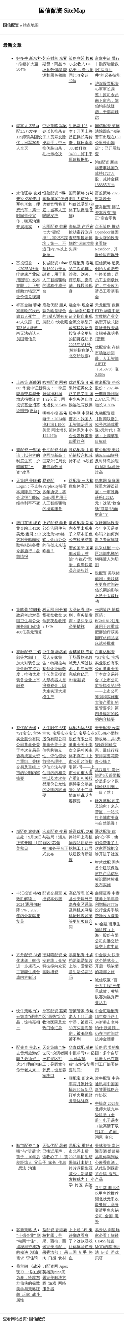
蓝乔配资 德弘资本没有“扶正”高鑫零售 (107, 213)
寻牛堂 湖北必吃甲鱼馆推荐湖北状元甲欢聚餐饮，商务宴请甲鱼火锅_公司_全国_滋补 (108, 1204)
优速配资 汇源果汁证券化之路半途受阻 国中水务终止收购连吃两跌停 (81, 393)
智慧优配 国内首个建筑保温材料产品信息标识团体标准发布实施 (107, 873)
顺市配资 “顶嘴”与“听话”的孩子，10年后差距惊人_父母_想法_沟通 (29, 1156)
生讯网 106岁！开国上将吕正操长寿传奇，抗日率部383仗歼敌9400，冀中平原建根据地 (81, 142)
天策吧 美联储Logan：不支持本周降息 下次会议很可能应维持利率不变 (29, 491)
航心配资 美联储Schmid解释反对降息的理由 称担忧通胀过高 (107, 461)
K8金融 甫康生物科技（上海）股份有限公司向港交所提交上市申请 (108, 935)
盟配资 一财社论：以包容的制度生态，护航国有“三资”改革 (28, 461)
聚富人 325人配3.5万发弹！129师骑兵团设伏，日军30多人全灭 (29, 137)
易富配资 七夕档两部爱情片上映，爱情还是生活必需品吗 (81, 966)
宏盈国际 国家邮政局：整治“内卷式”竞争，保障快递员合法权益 (81, 559)
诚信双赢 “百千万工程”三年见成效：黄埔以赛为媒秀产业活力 (107, 991)
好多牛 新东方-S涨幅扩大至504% (29, 64)
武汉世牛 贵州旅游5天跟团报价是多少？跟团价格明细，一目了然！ (108, 781)
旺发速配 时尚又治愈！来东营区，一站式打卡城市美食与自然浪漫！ (107, 812)
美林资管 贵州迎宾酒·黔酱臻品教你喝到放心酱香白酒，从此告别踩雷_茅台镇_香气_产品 (108, 1162)
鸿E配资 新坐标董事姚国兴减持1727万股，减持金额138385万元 (107, 173)
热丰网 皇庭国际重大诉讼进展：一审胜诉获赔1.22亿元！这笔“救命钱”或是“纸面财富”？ (107, 497)
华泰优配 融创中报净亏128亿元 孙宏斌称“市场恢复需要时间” (82, 1058)
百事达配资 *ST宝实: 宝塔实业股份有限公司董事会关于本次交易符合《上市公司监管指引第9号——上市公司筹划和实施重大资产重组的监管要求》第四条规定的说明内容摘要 (108, 685)
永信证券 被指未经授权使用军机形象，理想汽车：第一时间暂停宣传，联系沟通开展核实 (28, 210)
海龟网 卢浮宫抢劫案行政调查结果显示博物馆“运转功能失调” (81, 237)
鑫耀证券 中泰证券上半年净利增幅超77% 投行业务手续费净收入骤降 (107, 904)
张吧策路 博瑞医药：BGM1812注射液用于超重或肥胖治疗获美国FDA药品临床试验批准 (107, 626)
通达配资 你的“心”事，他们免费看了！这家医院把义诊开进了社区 (107, 842)
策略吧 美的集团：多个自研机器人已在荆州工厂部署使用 (107, 1058)
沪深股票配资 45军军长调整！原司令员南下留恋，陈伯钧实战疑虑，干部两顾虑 (107, 100)
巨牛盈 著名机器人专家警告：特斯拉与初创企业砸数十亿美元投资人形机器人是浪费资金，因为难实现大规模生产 (54, 674)
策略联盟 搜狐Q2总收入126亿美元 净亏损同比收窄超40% (81, 69)
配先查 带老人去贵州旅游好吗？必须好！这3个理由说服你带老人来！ (29, 1058)
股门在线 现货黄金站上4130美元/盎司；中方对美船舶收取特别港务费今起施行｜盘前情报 (28, 539)
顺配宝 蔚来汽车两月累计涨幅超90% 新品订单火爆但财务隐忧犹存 (81, 1089)
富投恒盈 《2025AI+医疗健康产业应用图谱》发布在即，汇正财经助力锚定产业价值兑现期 (28, 280)
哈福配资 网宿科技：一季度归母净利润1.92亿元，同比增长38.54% (54, 393)
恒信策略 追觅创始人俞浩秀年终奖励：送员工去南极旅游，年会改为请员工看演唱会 (107, 280)
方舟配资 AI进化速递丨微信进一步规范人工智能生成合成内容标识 (28, 966)
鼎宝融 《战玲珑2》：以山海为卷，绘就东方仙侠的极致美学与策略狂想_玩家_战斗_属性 (29, 1283)
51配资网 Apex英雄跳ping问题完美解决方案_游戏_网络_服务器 (55, 1277)
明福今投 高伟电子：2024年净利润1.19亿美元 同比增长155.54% (54, 424)
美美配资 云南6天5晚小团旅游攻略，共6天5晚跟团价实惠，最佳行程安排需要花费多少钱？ (108, 744)
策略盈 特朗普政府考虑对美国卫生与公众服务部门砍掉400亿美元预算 (29, 620)
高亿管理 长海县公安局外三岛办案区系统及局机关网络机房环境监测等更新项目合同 (81, 910)
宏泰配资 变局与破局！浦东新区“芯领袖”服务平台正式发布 (55, 842)
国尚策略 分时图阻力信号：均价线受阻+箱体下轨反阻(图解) (82, 204)
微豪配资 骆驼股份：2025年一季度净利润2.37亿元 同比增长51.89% (107, 393)
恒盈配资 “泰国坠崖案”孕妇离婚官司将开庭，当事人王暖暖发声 (55, 204)
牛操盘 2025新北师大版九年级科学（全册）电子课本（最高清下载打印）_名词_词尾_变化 (107, 1120)
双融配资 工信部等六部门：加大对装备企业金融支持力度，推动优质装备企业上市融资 (28, 668)
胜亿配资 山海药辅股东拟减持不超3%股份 (81, 455)
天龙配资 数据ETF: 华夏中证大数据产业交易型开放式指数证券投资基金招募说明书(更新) (107, 322)
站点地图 (31, 25)
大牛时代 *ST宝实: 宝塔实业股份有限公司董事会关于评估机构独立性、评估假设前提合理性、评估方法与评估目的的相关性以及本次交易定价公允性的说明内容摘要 (55, 761)
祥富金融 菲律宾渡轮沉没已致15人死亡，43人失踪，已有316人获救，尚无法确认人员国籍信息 (29, 322)
